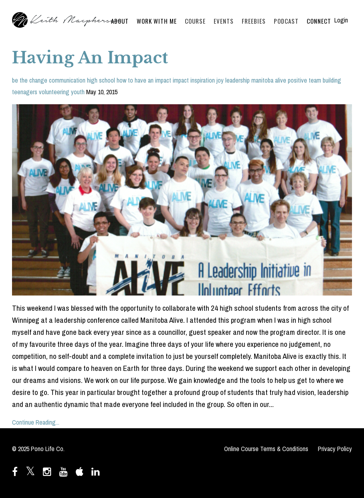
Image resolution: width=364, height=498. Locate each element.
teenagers (24, 91)
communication (67, 80)
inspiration (202, 80)
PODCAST (286, 20)
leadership (237, 80)
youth (78, 91)
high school (101, 80)
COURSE (195, 20)
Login (341, 20)
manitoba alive (268, 80)
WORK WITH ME (157, 20)
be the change (29, 80)
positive (297, 80)
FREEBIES (254, 20)
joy (220, 80)
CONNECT (319, 20)
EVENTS (224, 20)
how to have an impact (144, 80)
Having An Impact (90, 58)
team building (325, 80)
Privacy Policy (335, 448)
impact (181, 80)
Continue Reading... (35, 422)
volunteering (54, 91)
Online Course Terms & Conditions (266, 448)
